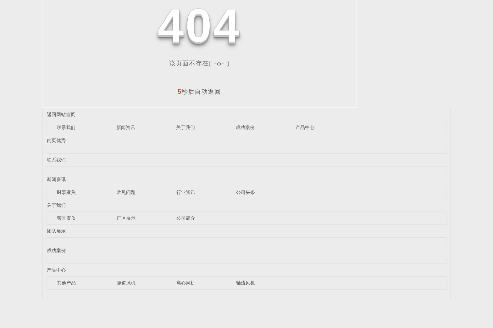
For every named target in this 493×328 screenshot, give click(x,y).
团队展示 (56, 231)
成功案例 (245, 127)
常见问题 (126, 192)
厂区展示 (126, 218)
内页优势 (56, 140)
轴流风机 (245, 283)
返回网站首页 (61, 114)
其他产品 (66, 283)
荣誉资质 (66, 218)
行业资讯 (185, 192)
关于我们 (185, 127)
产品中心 (305, 127)
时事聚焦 (66, 192)
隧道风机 (126, 283)
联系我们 (66, 127)
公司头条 (245, 192)
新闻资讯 (125, 127)
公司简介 (185, 218)
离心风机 (185, 283)
